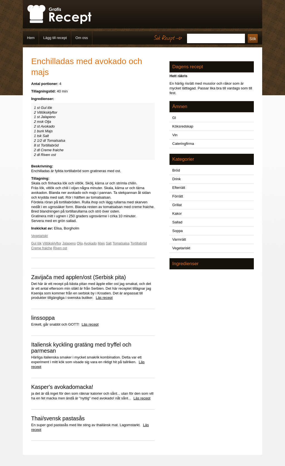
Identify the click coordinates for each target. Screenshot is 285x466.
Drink (176, 179)
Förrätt (177, 196)
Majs (101, 243)
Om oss (81, 38)
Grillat (177, 205)
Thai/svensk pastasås (58, 418)
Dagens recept (187, 66)
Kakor (177, 213)
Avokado (90, 243)
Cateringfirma (183, 143)
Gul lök (36, 243)
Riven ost (60, 248)
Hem (31, 38)
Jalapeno (69, 243)
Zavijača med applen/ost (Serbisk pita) (78, 277)
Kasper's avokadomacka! (62, 387)
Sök (252, 38)
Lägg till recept (55, 38)
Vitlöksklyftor (52, 243)
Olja (80, 243)
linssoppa (43, 318)
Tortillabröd (139, 243)
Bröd (176, 170)
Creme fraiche (41, 248)
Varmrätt (179, 239)
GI (174, 118)
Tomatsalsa (120, 243)
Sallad (177, 222)
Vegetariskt (39, 236)
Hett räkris (178, 76)
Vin (175, 135)
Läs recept (104, 298)
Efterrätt (178, 188)
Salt (109, 243)
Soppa (177, 231)
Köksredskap (182, 126)
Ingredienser (185, 263)
